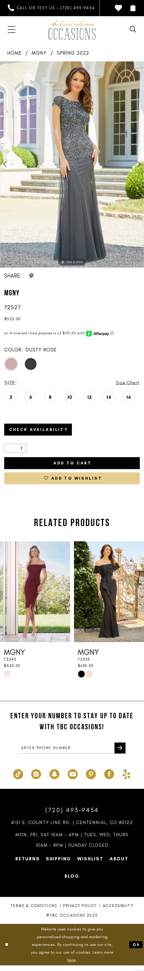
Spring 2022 (73, 53)
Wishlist (90, 864)
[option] (72, 164)
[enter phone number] (72, 753)
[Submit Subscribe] (119, 753)
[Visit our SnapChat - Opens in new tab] (54, 779)
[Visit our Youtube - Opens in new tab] (72, 779)
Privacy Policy (79, 911)
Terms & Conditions (34, 911)
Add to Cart (72, 465)
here (71, 965)
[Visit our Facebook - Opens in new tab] (109, 779)
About (119, 864)
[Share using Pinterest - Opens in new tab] (31, 275)
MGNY (39, 53)
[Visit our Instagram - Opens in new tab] (36, 779)
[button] (133, 8)
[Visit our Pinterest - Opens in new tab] (91, 779)
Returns (27, 864)
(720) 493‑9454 (72, 815)
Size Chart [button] (127, 383)
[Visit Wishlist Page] (118, 8)
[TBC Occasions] (72, 30)
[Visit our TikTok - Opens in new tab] (18, 779)
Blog (72, 882)
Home (14, 53)
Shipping (58, 864)
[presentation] (35, 596)
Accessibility (118, 911)
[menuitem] (51, 8)
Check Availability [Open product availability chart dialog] (43, 430)
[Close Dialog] (7, 950)
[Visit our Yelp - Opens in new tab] (126, 779)
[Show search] (133, 29)
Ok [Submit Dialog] (136, 950)
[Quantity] (15, 450)
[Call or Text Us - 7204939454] (51, 8)
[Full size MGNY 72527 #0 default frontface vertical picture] (72, 164)
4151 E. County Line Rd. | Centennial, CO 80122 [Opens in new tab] (72, 828)
